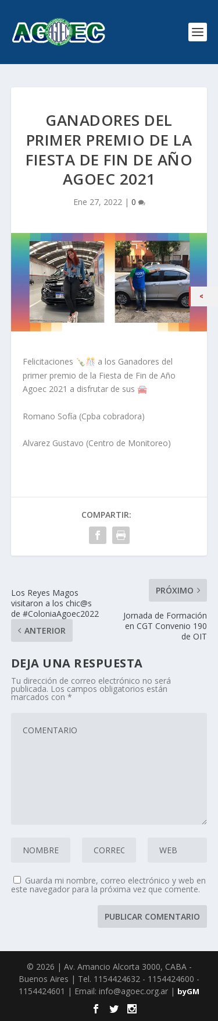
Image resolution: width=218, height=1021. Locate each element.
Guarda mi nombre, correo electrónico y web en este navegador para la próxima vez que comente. (108, 885)
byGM (188, 991)
